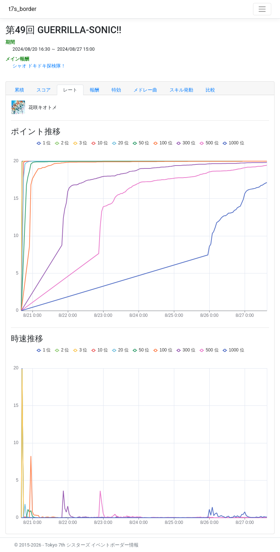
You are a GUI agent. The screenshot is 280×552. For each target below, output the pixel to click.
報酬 (94, 90)
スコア (43, 90)
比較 (210, 90)
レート (70, 90)
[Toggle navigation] (262, 9)
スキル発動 (181, 90)
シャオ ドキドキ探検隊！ (39, 66)
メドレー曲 (145, 90)
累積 (19, 90)
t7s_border (22, 8)
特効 (116, 90)
